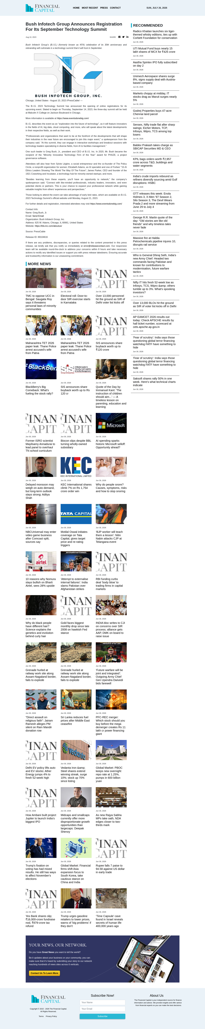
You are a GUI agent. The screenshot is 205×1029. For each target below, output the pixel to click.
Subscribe (102, 1016)
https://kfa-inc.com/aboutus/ (48, 226)
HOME (76, 8)
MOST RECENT (90, 8)
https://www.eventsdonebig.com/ (73, 118)
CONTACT (115, 8)
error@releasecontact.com (97, 246)
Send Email (38, 216)
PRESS (104, 8)
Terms (41, 1016)
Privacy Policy (51, 1016)
